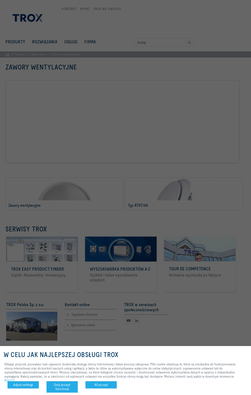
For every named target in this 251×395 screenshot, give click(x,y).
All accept (101, 385)
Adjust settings (23, 385)
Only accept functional (62, 387)
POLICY (9, 381)
